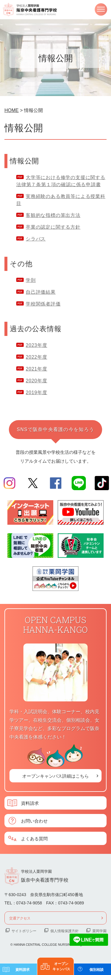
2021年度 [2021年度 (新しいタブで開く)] (36, 368)
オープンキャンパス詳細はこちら (55, 776)
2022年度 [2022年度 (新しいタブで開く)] (36, 357)
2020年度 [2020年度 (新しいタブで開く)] (36, 380)
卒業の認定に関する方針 (53, 227)
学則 (31, 280)
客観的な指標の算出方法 (53, 215)
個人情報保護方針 (64, 930)
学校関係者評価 (43, 303)
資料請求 (30, 803)
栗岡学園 (99, 930)
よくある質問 (34, 838)
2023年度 (36, 345)
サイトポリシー (24, 930)
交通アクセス (19, 918)
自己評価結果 (41, 292)
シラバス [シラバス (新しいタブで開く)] (36, 238)
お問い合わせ (34, 820)
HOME (11, 110)
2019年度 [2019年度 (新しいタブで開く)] (36, 392)
